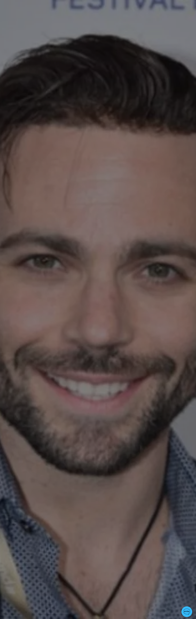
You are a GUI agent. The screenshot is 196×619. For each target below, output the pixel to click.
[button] (186, 611)
